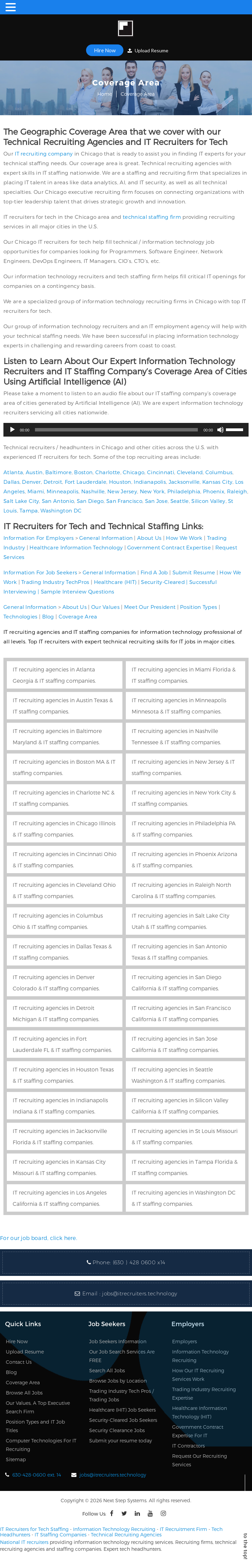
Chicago (133, 472)
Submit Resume (193, 572)
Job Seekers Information (117, 1341)
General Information (106, 538)
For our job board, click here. (38, 1238)
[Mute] (220, 429)
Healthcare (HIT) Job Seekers (122, 1410)
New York (152, 491)
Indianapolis (150, 482)
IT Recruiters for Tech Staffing (34, 1529)
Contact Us (19, 1362)
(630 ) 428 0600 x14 (139, 1262)
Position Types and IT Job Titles (35, 1426)
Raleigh (237, 491)
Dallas (11, 482)
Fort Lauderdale (86, 482)
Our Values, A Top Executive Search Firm (38, 1407)
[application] (126, 430)
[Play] (12, 429)
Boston (83, 472)
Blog (48, 616)
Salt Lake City (21, 501)
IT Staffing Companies (60, 1534)
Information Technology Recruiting (200, 1356)
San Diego (90, 501)
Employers (184, 1341)
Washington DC (61, 510)
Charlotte (107, 472)
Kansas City (217, 482)
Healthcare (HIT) (115, 582)
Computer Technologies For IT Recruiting (41, 1445)
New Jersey (122, 491)
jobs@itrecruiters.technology (139, 1293)
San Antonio (58, 501)
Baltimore (58, 472)
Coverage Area (78, 616)
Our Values (105, 607)
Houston (120, 482)
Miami (35, 491)
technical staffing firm (152, 217)
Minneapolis (63, 491)
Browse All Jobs (24, 1393)
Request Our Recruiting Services (199, 1460)
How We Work (184, 538)
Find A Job (154, 572)
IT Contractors (188, 1446)
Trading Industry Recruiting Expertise (204, 1393)
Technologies (20, 616)
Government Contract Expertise (169, 547)
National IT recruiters (24, 1542)
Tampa (29, 510)
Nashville (93, 491)
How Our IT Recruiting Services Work (198, 1375)
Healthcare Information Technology (76, 547)
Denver (31, 482)
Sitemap (16, 1459)
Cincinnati (160, 472)
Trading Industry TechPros (55, 582)
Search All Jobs (107, 1370)
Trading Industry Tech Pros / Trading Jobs (121, 1395)
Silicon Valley (208, 501)
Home (104, 94)
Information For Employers (38, 538)
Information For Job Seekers (40, 572)
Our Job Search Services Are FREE (122, 1356)
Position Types (198, 607)
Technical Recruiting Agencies (126, 1534)
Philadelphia (184, 491)
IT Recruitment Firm (183, 1529)
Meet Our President (150, 607)
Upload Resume (148, 50)
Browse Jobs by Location (118, 1381)
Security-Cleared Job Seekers (123, 1420)
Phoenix (213, 491)
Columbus (218, 472)
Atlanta (13, 472)
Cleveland (190, 472)
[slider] (116, 429)
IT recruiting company (44, 153)
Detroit (53, 482)
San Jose (156, 501)
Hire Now (105, 50)
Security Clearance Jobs (117, 1430)
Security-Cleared (163, 582)
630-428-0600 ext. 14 (36, 1475)
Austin (34, 472)
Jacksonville (184, 482)
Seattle (179, 501)
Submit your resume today (120, 1440)
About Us (149, 538)
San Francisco (124, 501)
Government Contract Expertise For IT (197, 1431)
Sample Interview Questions (78, 591)
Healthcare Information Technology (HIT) (199, 1412)
